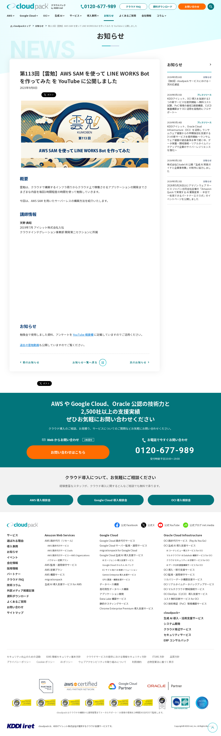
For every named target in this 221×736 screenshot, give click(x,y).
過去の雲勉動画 (29, 345)
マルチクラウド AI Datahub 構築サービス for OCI (189, 555)
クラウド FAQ (133, 6)
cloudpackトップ (22, 25)
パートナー (14, 574)
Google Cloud (109, 535)
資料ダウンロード (162, 6)
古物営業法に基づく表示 (160, 662)
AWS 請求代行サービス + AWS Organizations (68, 555)
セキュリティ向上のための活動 (24, 656)
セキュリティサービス (177, 635)
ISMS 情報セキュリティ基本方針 (63, 656)
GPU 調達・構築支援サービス (116, 579)
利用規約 (137, 662)
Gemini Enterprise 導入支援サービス (119, 574)
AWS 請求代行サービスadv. (60, 550)
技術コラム (14, 585)
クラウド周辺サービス (177, 629)
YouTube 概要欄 (83, 334)
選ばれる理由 (15, 541)
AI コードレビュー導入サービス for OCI (184, 550)
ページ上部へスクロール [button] (217, 725)
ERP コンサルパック (176, 640)
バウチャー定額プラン (57, 560)
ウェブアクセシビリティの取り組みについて (102, 662)
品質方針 (175, 656)
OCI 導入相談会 (181, 500)
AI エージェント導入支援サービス (118, 560)
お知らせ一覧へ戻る (85, 362)
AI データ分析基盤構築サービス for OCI (184, 564)
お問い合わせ (192, 6)
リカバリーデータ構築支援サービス (183, 579)
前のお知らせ (31, 362)
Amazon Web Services (60, 535)
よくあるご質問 (16, 601)
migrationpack (53, 579)
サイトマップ (15, 612)
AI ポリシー (66, 662)
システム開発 (172, 624)
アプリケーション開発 (112, 594)
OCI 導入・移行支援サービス (179, 569)
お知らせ (39, 25)
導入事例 (12, 546)
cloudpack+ (172, 612)
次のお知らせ (138, 362)
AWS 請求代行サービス (58, 545)
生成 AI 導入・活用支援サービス (184, 618)
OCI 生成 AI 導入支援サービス (180, 545)
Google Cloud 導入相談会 (110, 500)
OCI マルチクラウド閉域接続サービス (184, 589)
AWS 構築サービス (55, 574)
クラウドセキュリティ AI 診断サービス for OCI (187, 560)
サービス (12, 535)
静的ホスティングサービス (114, 603)
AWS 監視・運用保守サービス (61, 565)
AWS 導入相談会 (40, 500)
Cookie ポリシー (46, 662)
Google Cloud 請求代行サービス (117, 540)
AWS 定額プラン (53, 569)
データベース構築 (109, 584)
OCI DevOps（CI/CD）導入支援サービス (186, 594)
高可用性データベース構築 (114, 589)
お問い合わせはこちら (68, 452)
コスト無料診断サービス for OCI (181, 598)
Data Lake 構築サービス (113, 598)
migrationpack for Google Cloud (118, 550)
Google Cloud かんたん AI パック (118, 564)
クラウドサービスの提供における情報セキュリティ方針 (116, 656)
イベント (12, 557)
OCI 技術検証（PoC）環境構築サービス (185, 603)
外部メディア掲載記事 (20, 590)
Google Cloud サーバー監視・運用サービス (123, 545)
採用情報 (12, 568)
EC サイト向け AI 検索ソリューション (119, 569)
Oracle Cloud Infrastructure (183, 535)
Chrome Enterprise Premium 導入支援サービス (126, 608)
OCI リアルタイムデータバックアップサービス (189, 584)
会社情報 (12, 563)
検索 (211, 6)
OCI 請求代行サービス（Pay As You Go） (186, 540)
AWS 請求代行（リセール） (59, 540)
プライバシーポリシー (19, 662)
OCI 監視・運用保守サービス (179, 574)
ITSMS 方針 (158, 656)
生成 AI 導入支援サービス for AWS (63, 584)
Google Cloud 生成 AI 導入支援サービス (121, 555)
